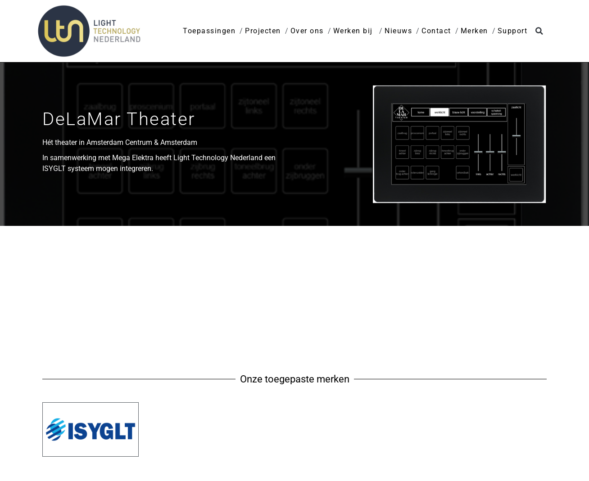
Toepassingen (209, 31)
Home (360, 472)
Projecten (263, 31)
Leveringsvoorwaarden (478, 472)
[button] (539, 31)
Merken (474, 31)
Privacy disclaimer (407, 472)
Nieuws (398, 31)
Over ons (307, 31)
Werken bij (354, 31)
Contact (436, 31)
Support (513, 31)
